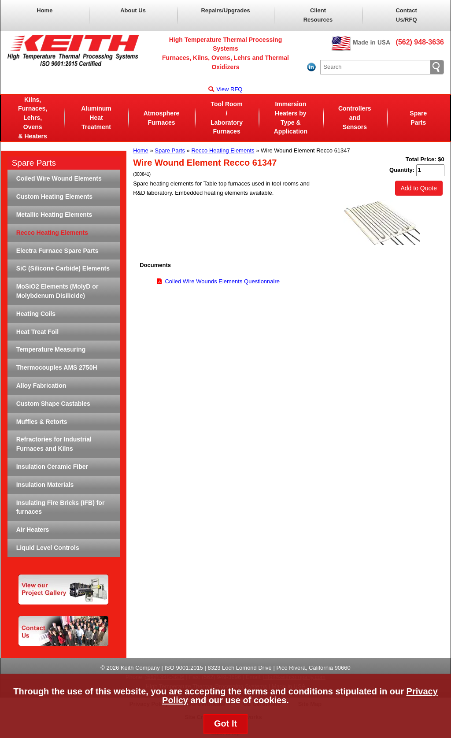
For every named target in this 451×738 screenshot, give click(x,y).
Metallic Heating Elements (54, 214)
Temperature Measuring (51, 349)
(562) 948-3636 (420, 42)
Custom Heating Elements (54, 196)
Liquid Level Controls (47, 547)
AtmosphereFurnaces (162, 118)
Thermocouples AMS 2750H (56, 367)
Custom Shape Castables (53, 403)
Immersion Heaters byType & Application (290, 117)
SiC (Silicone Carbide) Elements (63, 268)
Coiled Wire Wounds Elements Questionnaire (222, 281)
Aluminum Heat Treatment (96, 117)
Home (44, 10)
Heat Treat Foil (37, 331)
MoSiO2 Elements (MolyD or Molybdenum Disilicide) (57, 291)
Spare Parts (418, 118)
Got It (225, 723)
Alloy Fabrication (41, 385)
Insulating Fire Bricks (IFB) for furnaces (60, 507)
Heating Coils (35, 313)
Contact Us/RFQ (406, 15)
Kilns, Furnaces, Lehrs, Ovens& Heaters (32, 118)
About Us (133, 10)
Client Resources (318, 15)
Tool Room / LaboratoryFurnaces (227, 117)
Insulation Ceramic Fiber (52, 466)
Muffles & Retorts (41, 421)
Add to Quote (419, 188)
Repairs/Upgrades (225, 10)
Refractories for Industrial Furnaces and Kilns (54, 444)
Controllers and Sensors (354, 117)
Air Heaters (32, 529)
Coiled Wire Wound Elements (59, 178)
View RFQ (225, 89)
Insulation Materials (45, 484)
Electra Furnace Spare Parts (57, 250)
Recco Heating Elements (222, 150)
